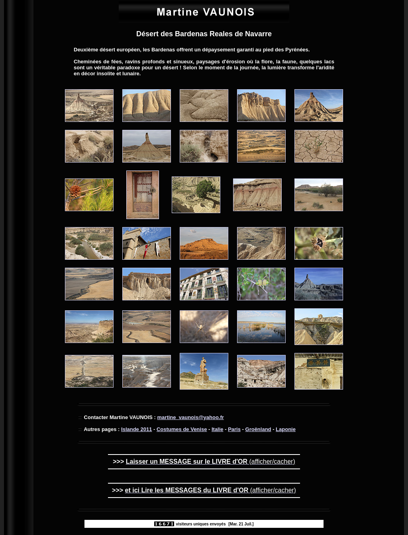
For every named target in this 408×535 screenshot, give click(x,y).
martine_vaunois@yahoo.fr (190, 417)
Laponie (286, 429)
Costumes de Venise (182, 429)
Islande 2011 (136, 429)
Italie (218, 429)
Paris (234, 429)
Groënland (258, 429)
